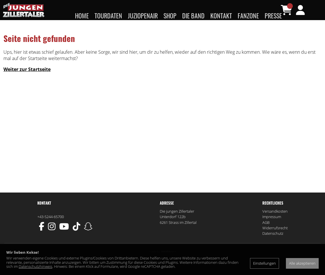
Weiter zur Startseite (27, 81)
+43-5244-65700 (50, 228)
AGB (266, 233)
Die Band (193, 15)
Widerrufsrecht (275, 239)
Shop (170, 15)
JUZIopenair (143, 15)
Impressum (271, 228)
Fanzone (248, 15)
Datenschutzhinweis (35, 266)
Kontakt (221, 15)
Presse (273, 15)
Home (82, 15)
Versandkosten (275, 222)
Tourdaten (108, 15)
